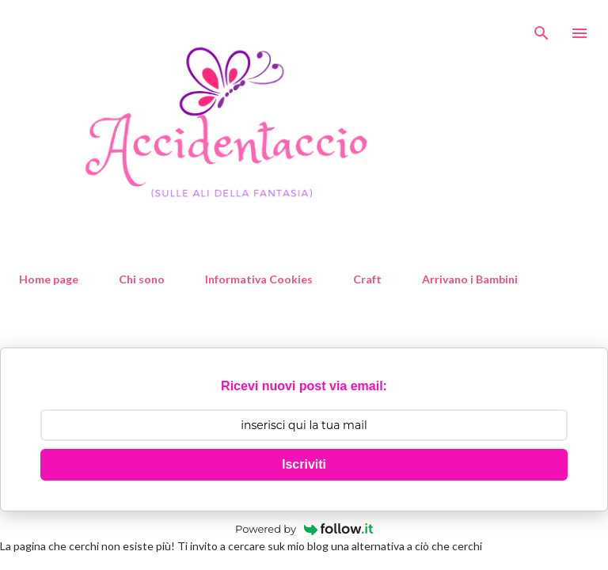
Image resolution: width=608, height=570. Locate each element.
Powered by (304, 528)
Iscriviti (304, 464)
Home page (48, 279)
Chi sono (142, 279)
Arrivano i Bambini (470, 279)
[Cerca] (541, 28)
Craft (367, 279)
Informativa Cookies (259, 279)
